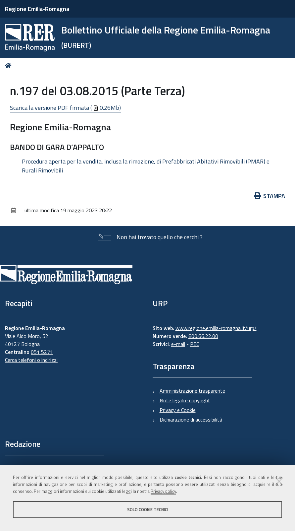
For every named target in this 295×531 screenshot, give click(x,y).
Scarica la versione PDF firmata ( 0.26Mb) (65, 107)
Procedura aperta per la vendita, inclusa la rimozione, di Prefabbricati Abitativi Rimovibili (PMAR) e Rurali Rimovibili (146, 166)
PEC (194, 344)
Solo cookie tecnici (147, 509)
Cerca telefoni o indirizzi (31, 360)
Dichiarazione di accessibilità (191, 420)
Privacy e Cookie (178, 410)
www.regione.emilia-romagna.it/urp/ (216, 328)
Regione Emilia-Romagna (37, 8)
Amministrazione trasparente (192, 391)
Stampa (269, 195)
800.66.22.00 (203, 336)
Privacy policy (163, 491)
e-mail (178, 344)
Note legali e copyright (185, 400)
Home (9, 65)
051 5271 (42, 352)
